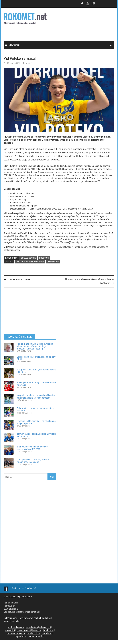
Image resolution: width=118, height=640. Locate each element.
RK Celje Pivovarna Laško (30, 262)
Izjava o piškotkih (12, 621)
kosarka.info (32, 627)
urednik (29, 63)
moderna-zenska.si (16, 633)
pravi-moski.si (33, 633)
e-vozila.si (46, 633)
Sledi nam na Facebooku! (24, 588)
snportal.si (10, 630)
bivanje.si (36, 630)
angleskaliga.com (16, 627)
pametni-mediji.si (36, 636)
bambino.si (48, 630)
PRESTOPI (44, 258)
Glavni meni (14, 45)
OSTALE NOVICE (28, 258)
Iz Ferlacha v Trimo (19, 279)
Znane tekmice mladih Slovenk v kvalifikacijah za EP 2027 (32, 447)
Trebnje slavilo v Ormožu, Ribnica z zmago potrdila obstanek (33, 460)
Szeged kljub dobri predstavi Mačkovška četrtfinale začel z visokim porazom (36, 396)
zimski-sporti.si (24, 630)
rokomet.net (45, 627)
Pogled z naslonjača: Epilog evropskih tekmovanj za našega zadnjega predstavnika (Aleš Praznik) (35, 346)
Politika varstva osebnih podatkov (35, 618)
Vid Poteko (53, 262)
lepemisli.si (21, 636)
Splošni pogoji (10, 618)
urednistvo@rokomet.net (20, 596)
